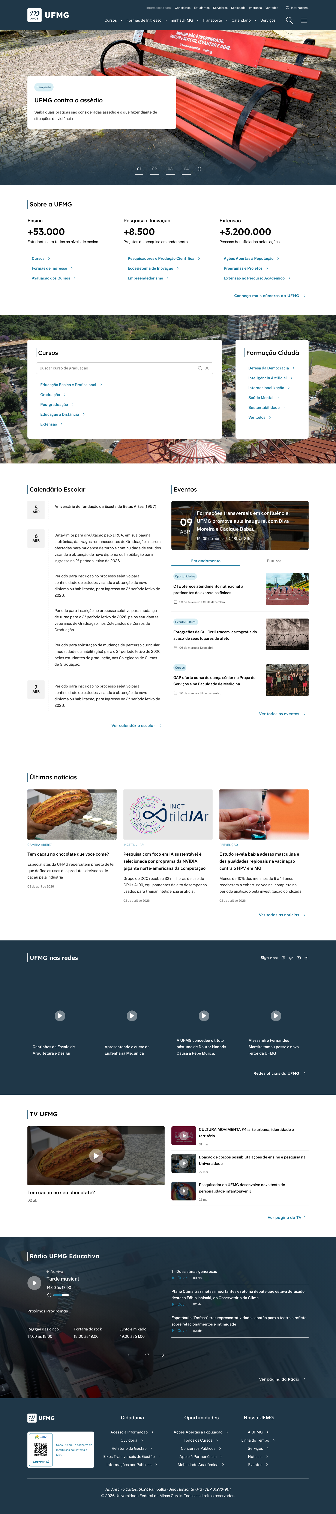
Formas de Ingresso (143, 20)
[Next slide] (159, 1355)
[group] (60, 1016)
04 (186, 169)
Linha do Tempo (255, 1440)
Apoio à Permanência (198, 1456)
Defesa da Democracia (272, 368)
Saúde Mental (264, 397)
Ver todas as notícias (283, 914)
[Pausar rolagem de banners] (199, 169)
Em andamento (205, 560)
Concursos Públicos (198, 1448)
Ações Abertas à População (198, 1432)
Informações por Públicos (129, 1464)
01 (139, 169)
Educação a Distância (63, 414)
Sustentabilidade (267, 407)
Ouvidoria (129, 1440)
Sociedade (238, 7)
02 (154, 169)
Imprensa (255, 7)
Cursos (111, 20)
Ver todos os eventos (283, 713)
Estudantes (202, 7)
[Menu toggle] (304, 20)
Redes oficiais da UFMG (280, 1073)
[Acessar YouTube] (299, 958)
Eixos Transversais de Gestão (129, 1456)
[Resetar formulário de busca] (207, 368)
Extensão (52, 424)
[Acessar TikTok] (291, 958)
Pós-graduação (57, 404)
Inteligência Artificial (271, 378)
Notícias (255, 1456)
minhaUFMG (182, 20)
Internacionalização (269, 388)
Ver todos (271, 7)
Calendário (241, 20)
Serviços (268, 20)
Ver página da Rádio (283, 1379)
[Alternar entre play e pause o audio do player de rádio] (34, 1283)
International (297, 7)
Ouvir (179, 1278)
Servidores (220, 7)
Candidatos (182, 7)
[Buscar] (200, 368)
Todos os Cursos (198, 1440)
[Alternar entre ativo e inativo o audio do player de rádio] (49, 1295)
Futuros (274, 560)
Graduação (53, 394)
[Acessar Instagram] (283, 958)
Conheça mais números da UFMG (270, 295)
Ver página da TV (287, 1217)
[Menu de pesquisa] (289, 20)
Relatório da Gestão (129, 1448)
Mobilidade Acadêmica (198, 1464)
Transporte (212, 20)
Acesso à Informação (129, 1432)
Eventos (255, 1464)
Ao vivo (54, 1271)
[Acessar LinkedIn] (306, 958)
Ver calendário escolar (137, 725)
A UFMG (255, 1432)
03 (170, 169)
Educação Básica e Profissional (71, 385)
